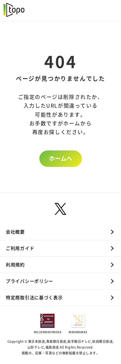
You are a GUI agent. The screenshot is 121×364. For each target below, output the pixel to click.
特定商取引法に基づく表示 (34, 297)
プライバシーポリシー (29, 281)
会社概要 (15, 232)
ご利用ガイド (20, 248)
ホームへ (60, 158)
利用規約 (15, 265)
